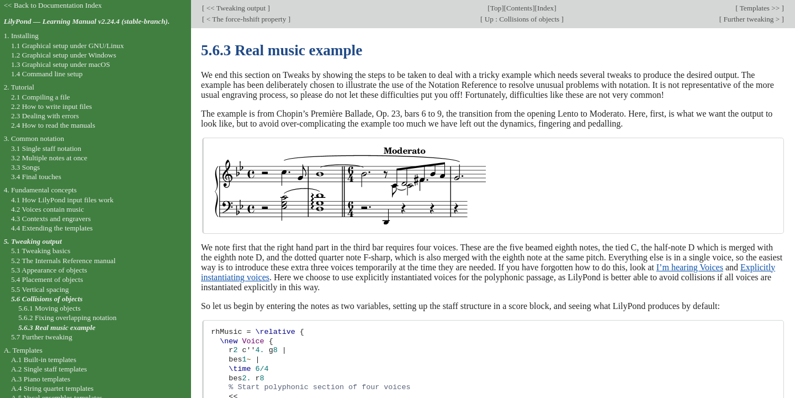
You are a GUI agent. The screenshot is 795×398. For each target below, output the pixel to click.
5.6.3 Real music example (57, 327)
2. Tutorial (19, 87)
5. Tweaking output (33, 241)
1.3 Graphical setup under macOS (60, 64)
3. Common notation (34, 138)
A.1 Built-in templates (43, 359)
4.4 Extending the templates (52, 228)
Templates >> (760, 8)
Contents (519, 8)
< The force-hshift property (246, 19)
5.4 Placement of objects (47, 279)
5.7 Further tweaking (41, 337)
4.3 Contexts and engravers (51, 218)
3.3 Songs (25, 167)
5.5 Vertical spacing (40, 289)
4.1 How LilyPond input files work (62, 200)
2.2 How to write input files (51, 106)
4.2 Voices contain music (47, 209)
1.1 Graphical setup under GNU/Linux (67, 45)
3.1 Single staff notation (46, 148)
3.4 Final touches (36, 176)
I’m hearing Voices (689, 267)
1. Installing (21, 36)
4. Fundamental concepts (40, 190)
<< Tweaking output (235, 8)
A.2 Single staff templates (49, 369)
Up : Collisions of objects (522, 19)
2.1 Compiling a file (40, 97)
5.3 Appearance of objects (49, 270)
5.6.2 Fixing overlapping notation (67, 317)
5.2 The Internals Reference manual (63, 260)
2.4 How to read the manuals (53, 125)
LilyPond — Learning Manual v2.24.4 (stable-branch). (87, 21)
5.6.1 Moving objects (49, 308)
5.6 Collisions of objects (47, 299)
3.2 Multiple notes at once (49, 158)
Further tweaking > (751, 19)
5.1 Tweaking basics (41, 251)
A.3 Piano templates (40, 379)
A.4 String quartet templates (52, 388)
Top (495, 8)
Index (545, 8)
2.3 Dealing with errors (45, 116)
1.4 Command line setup (47, 74)
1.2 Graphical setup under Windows (63, 55)
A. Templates (23, 350)
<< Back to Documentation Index (53, 5)
